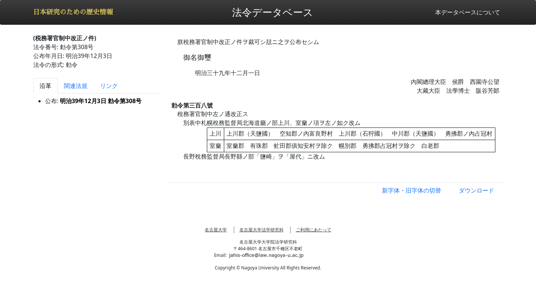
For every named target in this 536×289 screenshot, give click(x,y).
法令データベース (272, 12)
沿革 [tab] (45, 86)
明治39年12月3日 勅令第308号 (100, 101)
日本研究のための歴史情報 (73, 12)
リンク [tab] (109, 86)
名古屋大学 (216, 230)
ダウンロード (476, 190)
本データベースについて (467, 12)
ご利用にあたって (313, 230)
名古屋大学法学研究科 (261, 230)
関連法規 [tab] (76, 86)
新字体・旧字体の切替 (411, 190)
